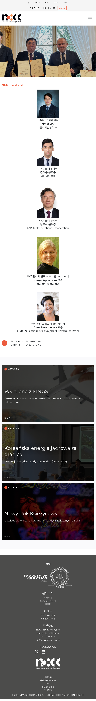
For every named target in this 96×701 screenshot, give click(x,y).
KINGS (37, 3)
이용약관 (48, 677)
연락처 (48, 604)
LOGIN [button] (62, 8)
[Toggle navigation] (90, 17)
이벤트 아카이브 (48, 618)
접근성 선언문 (48, 686)
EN (44, 8)
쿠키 (48, 683)
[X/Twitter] (38, 652)
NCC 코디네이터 (48, 600)
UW (65, 3)
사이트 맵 (48, 689)
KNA (56, 3)
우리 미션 (48, 597)
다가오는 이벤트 (48, 615)
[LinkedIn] (44, 652)
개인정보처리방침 (48, 680)
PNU (47, 3)
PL (49, 8)
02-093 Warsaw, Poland (48, 640)
